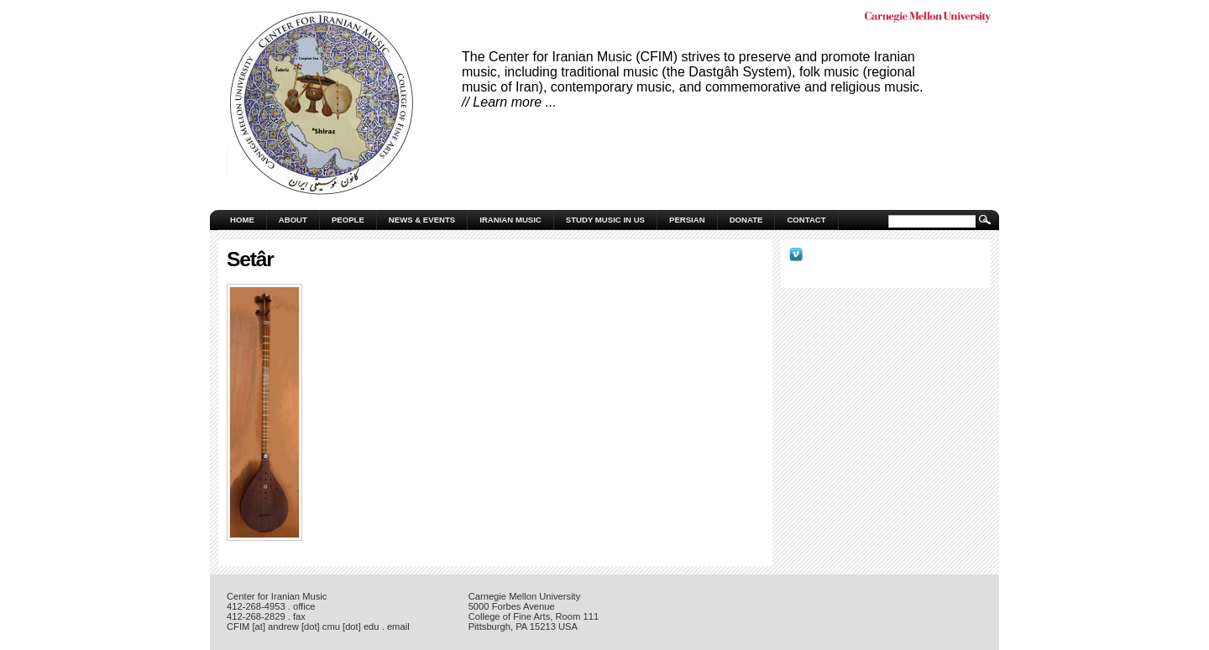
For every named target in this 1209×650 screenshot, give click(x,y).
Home (242, 219)
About (293, 219)
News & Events (422, 219)
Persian (687, 219)
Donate (746, 219)
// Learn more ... (509, 102)
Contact (806, 219)
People (348, 219)
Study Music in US (605, 219)
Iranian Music (510, 219)
